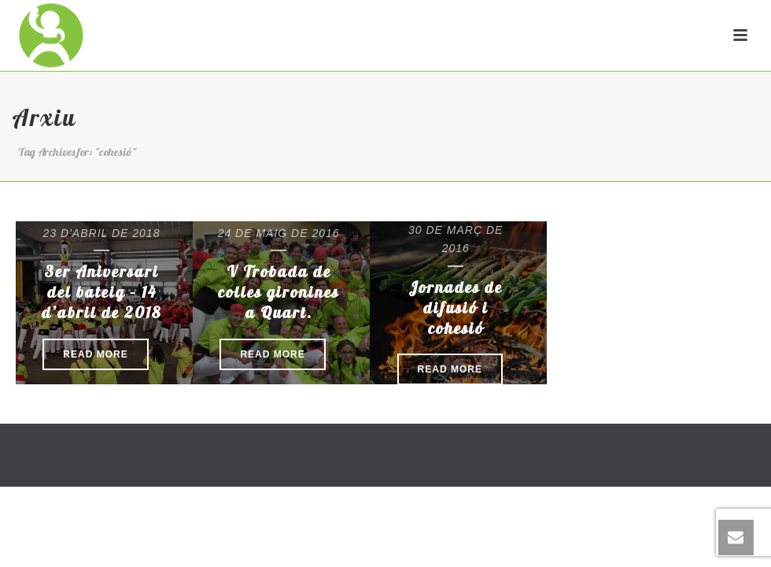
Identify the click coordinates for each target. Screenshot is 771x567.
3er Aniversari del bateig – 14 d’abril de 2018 (101, 291)
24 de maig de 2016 (279, 233)
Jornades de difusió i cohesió (455, 307)
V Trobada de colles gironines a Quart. (278, 291)
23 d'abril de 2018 (101, 233)
